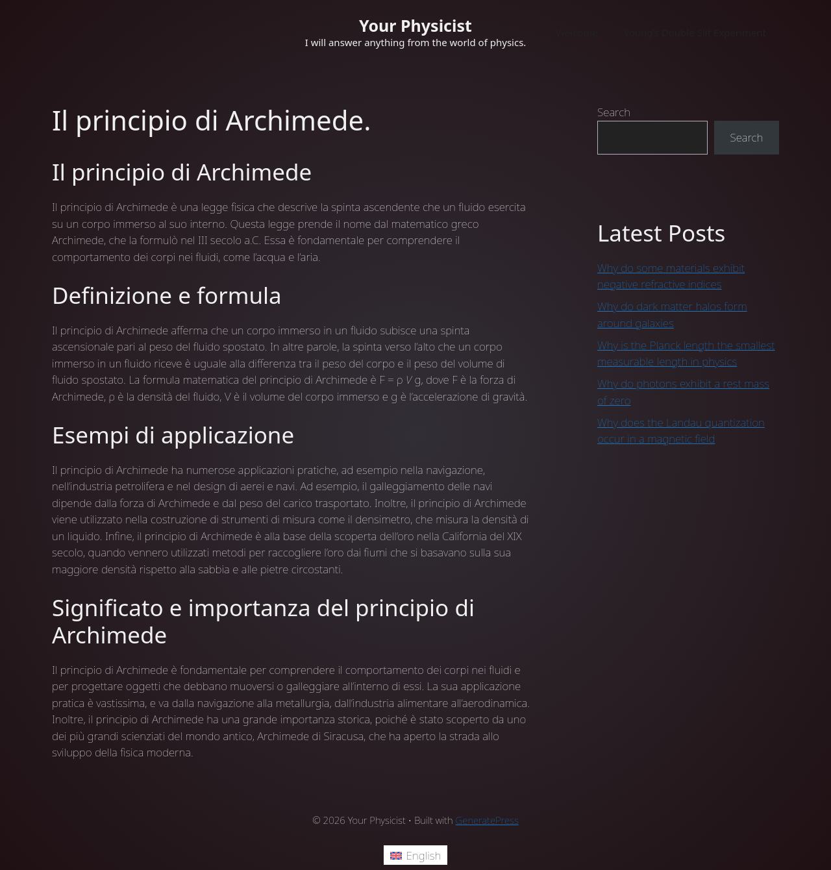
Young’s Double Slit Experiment (695, 32)
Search (613, 112)
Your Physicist (415, 25)
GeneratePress (487, 820)
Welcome (577, 32)
